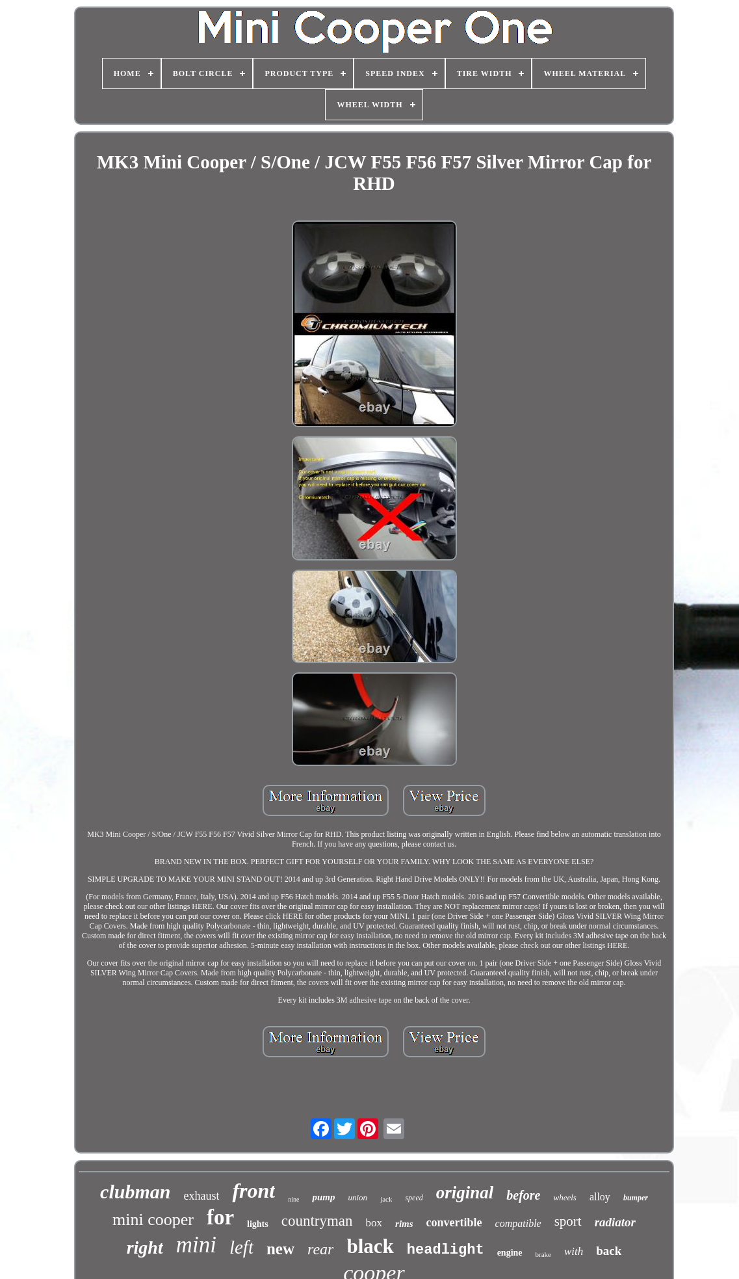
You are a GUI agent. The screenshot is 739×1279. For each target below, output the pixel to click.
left (241, 1247)
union (357, 1197)
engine (510, 1253)
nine (293, 1199)
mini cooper (153, 1219)
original (465, 1192)
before (523, 1195)
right (145, 1247)
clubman (135, 1191)
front (253, 1190)
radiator (615, 1222)
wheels (564, 1197)
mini (196, 1245)
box (374, 1223)
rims (404, 1224)
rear (320, 1249)
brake (543, 1254)
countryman (317, 1221)
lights (257, 1224)
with (573, 1251)
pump (323, 1197)
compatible (518, 1223)
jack (386, 1199)
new (280, 1249)
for (220, 1217)
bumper (635, 1197)
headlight (445, 1250)
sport (568, 1221)
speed (413, 1197)
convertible (454, 1222)
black (369, 1246)
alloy (600, 1196)
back (608, 1251)
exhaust (201, 1195)
